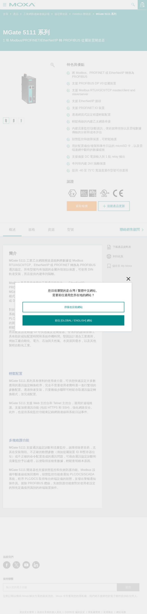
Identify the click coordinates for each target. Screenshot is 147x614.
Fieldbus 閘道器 (82, 13)
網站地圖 (121, 612)
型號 (70, 229)
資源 (51, 229)
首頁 (5, 13)
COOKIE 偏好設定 (75, 612)
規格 (31, 229)
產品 (15, 13)
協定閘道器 (61, 13)
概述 (12, 229)
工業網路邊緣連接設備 (36, 13)
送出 (128, 587)
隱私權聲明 (94, 612)
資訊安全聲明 (27, 612)
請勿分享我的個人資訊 (49, 612)
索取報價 (82, 206)
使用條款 (108, 612)
